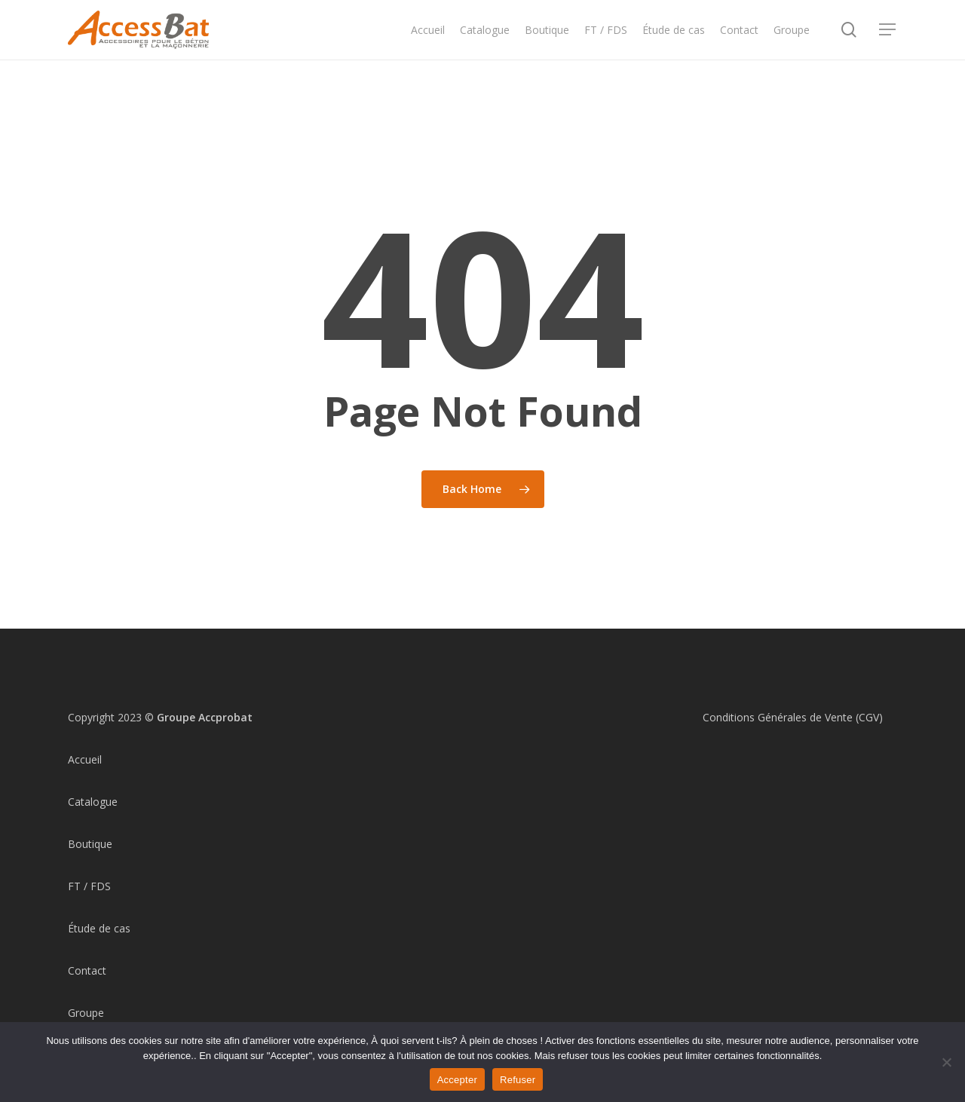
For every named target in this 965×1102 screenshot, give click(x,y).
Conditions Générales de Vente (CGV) (793, 717)
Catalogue (93, 801)
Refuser (517, 1079)
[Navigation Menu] (888, 44)
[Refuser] (946, 1062)
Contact (87, 970)
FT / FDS (89, 886)
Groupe (86, 1013)
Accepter (457, 1079)
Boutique (90, 844)
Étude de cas (99, 928)
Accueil (85, 759)
